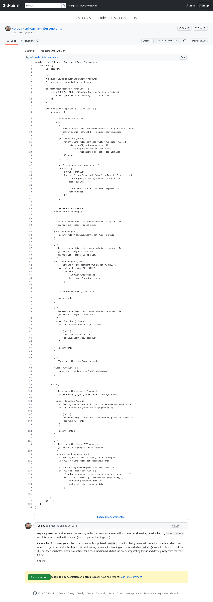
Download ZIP (199, 40)
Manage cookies (133, 593)
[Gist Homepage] (12, 5)
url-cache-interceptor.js (43, 28)
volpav (17, 28)
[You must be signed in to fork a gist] (200, 28)
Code (11, 40)
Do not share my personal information (162, 593)
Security (81, 593)
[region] (106, 285)
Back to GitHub (88, 5)
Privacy (71, 593)
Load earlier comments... (111, 516)
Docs (111, 593)
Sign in (190, 5)
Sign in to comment (131, 576)
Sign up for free (39, 577)
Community (101, 593)
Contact (120, 593)
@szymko (47, 533)
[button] (184, 41)
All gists (73, 5)
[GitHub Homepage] (35, 593)
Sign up (204, 5)
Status (90, 593)
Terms (62, 593)
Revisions (29, 41)
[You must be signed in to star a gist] (184, 28)
